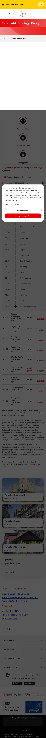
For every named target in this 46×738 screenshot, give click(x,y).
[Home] (4, 38)
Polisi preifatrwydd (12, 204)
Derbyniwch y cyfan (23, 216)
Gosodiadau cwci (23, 210)
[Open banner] (41, 4)
